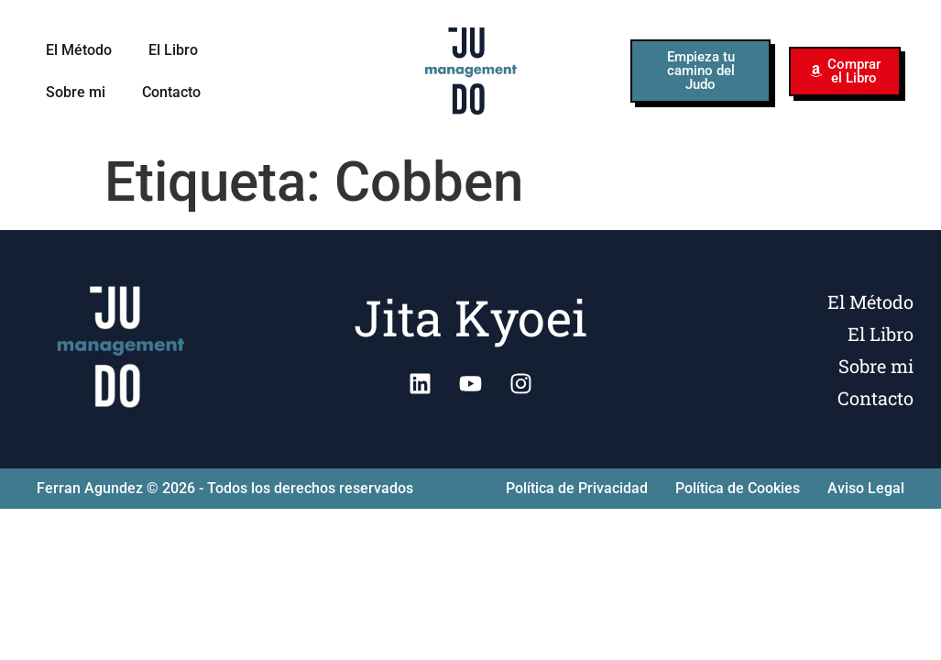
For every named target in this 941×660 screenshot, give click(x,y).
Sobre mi (75, 92)
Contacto (171, 92)
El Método (79, 50)
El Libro (173, 50)
